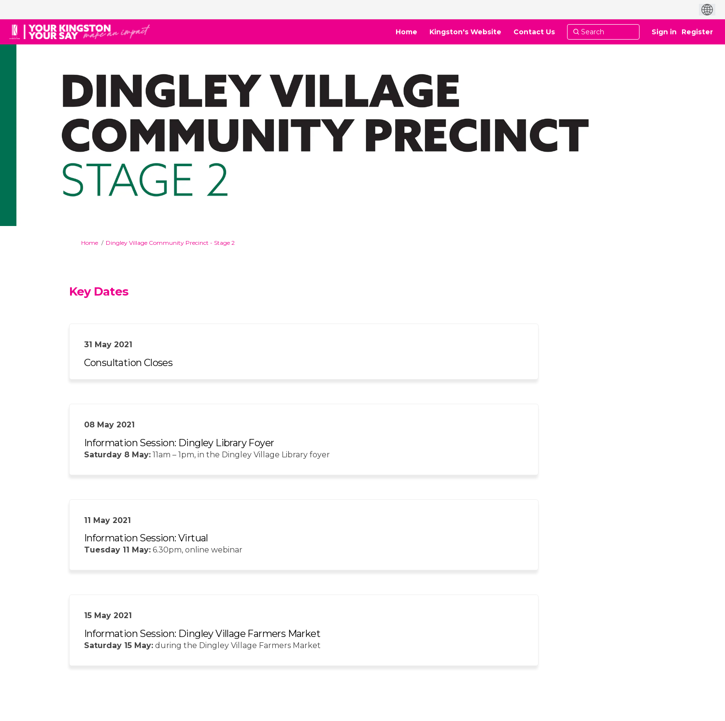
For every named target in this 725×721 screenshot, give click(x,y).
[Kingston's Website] (465, 32)
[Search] (603, 32)
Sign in (664, 32)
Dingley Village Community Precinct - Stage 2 (170, 242)
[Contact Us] (534, 32)
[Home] (406, 32)
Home (89, 242)
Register (697, 32)
